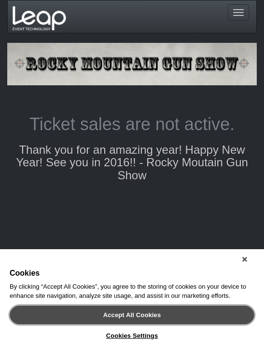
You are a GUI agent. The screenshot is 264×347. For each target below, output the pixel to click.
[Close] (251, 263)
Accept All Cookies (132, 315)
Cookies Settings (132, 335)
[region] (132, 300)
